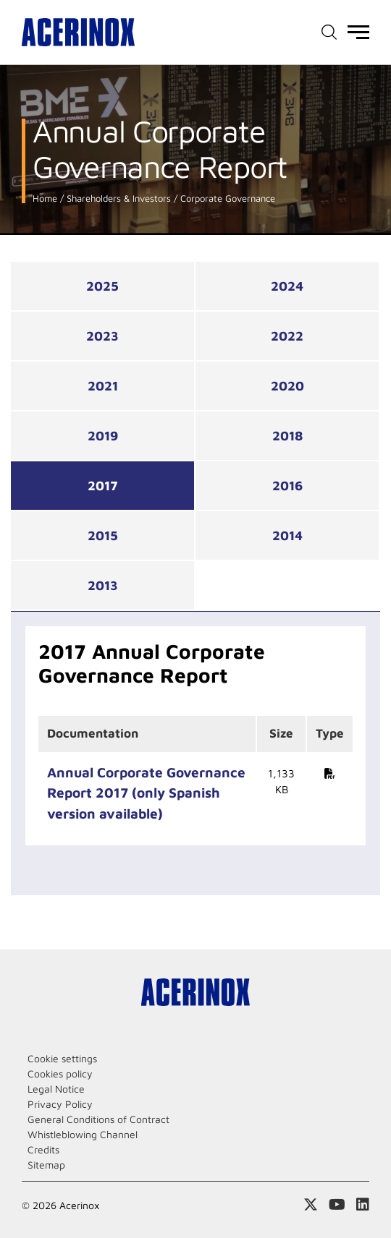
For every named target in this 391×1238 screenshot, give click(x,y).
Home (45, 198)
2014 (287, 535)
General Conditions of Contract (98, 1119)
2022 (287, 335)
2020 (287, 385)
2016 (287, 485)
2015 (103, 535)
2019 (103, 435)
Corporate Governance (226, 198)
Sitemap (46, 1164)
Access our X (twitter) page (310, 1205)
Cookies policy (60, 1073)
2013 (103, 585)
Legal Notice (56, 1089)
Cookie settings (62, 1058)
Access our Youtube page (337, 1205)
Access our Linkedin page (362, 1205)
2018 (287, 435)
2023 (102, 335)
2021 (103, 385)
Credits (43, 1149)
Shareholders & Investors (117, 198)
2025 (102, 286)
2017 (103, 485)
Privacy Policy (60, 1104)
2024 (287, 286)
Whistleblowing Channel (83, 1134)
